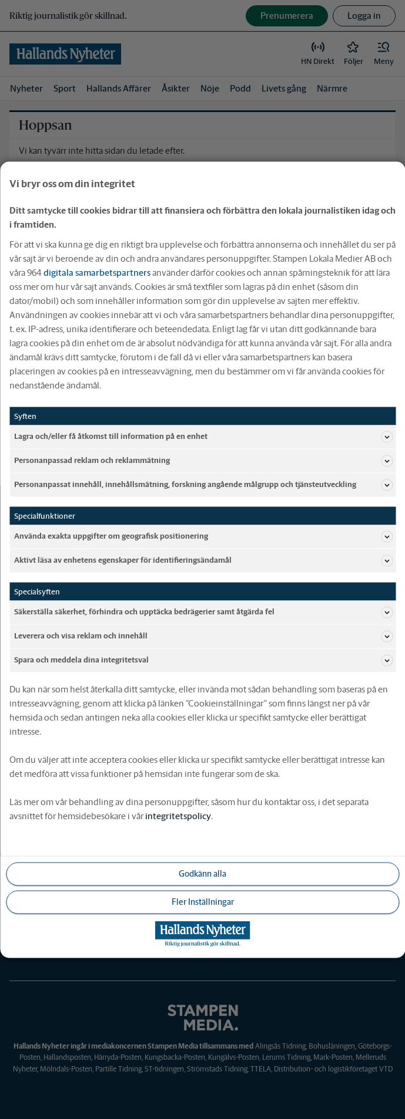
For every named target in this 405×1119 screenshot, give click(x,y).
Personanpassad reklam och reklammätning (203, 460)
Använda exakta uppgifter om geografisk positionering (203, 536)
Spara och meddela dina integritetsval (203, 660)
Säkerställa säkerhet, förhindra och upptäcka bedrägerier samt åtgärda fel (203, 612)
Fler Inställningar (203, 901)
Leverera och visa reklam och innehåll (203, 636)
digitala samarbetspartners (96, 272)
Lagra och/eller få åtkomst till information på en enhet (203, 436)
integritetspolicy (178, 815)
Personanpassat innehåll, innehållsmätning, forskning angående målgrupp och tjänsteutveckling (203, 485)
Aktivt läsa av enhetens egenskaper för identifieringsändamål (203, 560)
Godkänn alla (202, 873)
